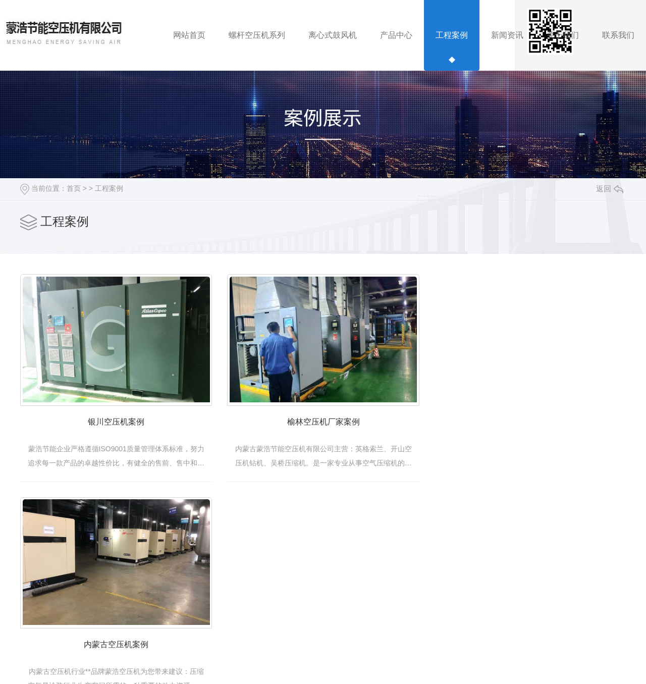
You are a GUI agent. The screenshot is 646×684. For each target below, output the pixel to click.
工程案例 (109, 188)
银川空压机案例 (122, 428)
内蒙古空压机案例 (122, 656)
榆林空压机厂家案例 (340, 428)
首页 (74, 188)
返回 (609, 188)
